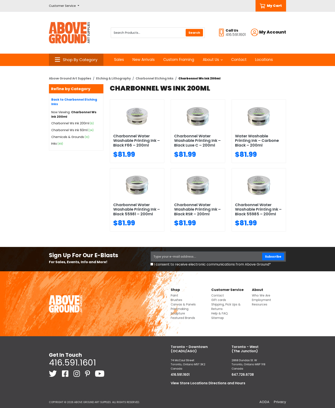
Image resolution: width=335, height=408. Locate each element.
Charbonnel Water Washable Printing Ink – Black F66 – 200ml (136, 140)
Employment (261, 300)
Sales (119, 59)
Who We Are (261, 295)
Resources (259, 304)
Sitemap (217, 318)
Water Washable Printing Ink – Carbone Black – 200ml (257, 140)
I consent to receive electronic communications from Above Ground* (212, 264)
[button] (64, 6)
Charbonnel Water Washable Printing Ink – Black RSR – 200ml (197, 209)
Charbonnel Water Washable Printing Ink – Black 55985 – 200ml (258, 209)
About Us (213, 59)
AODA (264, 401)
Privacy (280, 401)
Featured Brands (183, 318)
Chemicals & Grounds (67, 137)
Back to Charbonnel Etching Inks (74, 101)
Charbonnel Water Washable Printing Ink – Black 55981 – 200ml (136, 209)
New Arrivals (143, 59)
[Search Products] (158, 32)
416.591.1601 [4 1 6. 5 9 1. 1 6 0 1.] (72, 362)
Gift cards (218, 300)
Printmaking (179, 309)
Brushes (176, 300)
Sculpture (178, 313)
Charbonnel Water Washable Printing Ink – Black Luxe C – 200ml (197, 140)
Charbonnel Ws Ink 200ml (70, 123)
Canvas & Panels (183, 304)
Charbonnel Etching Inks (154, 78)
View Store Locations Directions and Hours (208, 383)
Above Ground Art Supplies (70, 78)
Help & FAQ (219, 313)
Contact (239, 59)
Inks (54, 143)
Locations (264, 59)
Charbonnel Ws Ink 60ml (69, 130)
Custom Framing (178, 59)
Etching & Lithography (113, 78)
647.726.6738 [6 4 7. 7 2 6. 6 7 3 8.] (243, 374)
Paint (174, 295)
